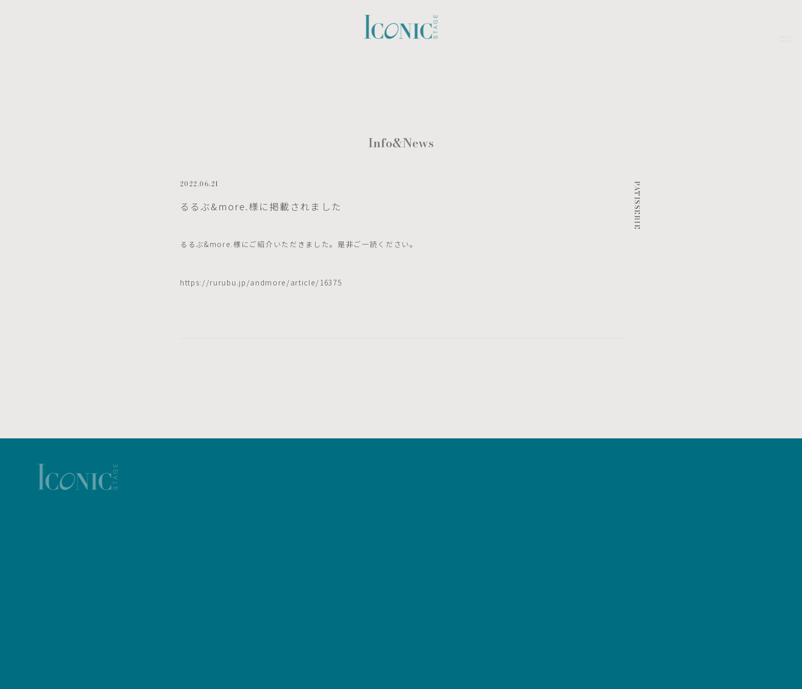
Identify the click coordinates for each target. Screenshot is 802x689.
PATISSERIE (637, 208)
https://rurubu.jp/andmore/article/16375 (261, 285)
